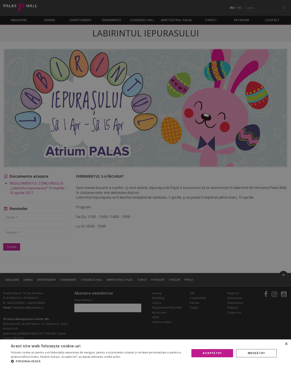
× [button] (286, 344)
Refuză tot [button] (256, 353)
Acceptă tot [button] (212, 353)
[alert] (145, 183)
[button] (97, 361)
